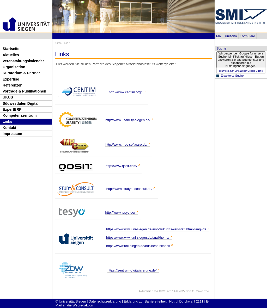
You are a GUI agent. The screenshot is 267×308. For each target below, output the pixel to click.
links (65, 43)
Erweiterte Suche (232, 75)
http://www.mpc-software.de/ (126, 144)
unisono (231, 36)
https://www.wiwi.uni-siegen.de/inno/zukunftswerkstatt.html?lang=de (156, 229)
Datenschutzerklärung (105, 301)
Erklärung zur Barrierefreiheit (145, 301)
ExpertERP (12, 109)
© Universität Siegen (71, 301)
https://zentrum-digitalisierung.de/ (132, 270)
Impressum (12, 134)
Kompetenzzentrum (20, 115)
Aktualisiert (146, 291)
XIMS (162, 291)
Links (7, 121)
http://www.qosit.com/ (121, 166)
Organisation (14, 67)
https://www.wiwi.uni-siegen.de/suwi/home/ (137, 237)
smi (59, 43)
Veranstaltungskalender (23, 61)
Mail (219, 36)
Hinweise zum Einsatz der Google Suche (241, 71)
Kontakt (9, 128)
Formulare (247, 36)
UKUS (8, 97)
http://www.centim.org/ (126, 92)
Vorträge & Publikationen (24, 91)
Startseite (11, 49)
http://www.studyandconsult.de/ (129, 189)
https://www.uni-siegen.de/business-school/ (138, 246)
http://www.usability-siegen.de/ (127, 120)
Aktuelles (11, 55)
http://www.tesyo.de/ (120, 212)
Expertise (11, 79)
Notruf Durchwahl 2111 (186, 301)
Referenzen (12, 85)
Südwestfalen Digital (21, 103)
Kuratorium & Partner (21, 73)
